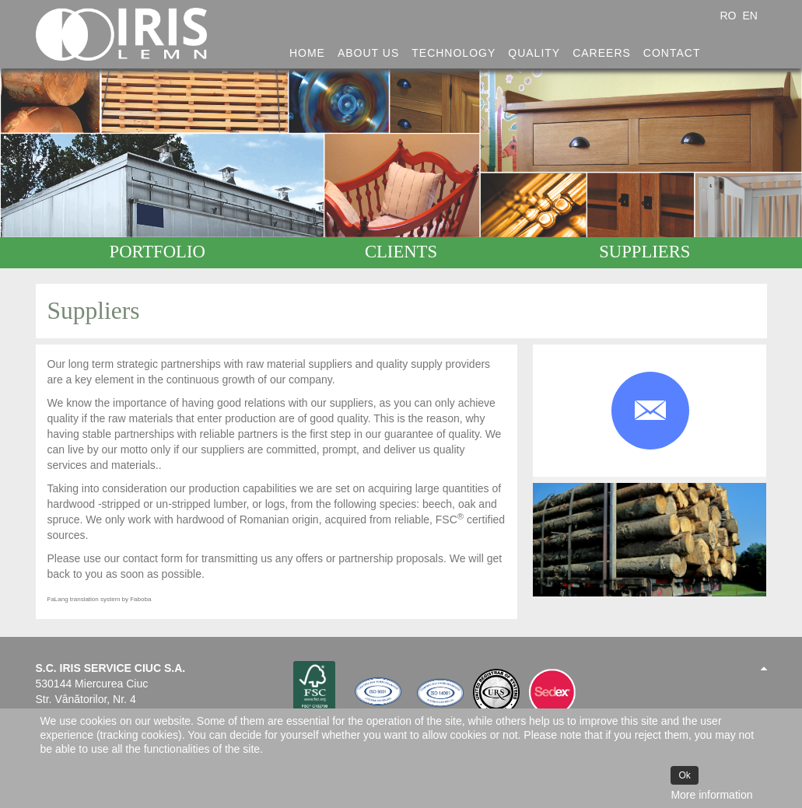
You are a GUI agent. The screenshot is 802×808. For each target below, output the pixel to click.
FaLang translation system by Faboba (99, 599)
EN (749, 15)
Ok (684, 775)
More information (711, 795)
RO (729, 15)
